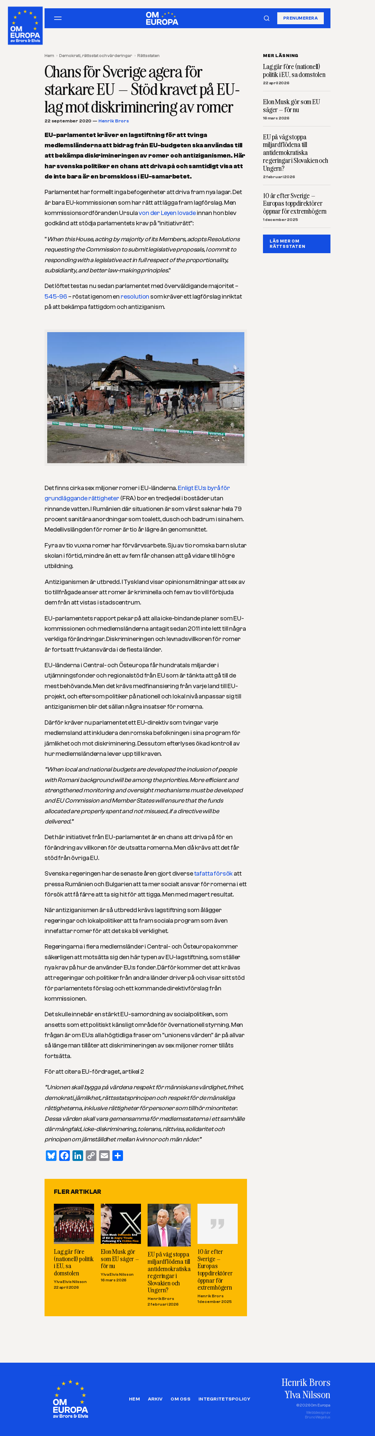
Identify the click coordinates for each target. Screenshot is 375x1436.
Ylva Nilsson (307, 1394)
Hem (49, 55)
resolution (135, 296)
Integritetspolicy (224, 1399)
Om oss (180, 1399)
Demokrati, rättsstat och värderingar (95, 55)
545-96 (56, 296)
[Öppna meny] (57, 18)
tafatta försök (213, 873)
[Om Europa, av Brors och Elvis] (25, 24)
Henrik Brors (113, 121)
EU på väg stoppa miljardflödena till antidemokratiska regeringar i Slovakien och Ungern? (169, 1272)
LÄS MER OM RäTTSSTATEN (288, 244)
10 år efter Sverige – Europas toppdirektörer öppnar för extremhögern (215, 1269)
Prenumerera (300, 18)
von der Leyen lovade (167, 213)
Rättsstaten (148, 55)
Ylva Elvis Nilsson (70, 1281)
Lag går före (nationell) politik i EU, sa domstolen (74, 1262)
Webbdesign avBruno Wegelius (317, 1414)
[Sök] (266, 18)
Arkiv (155, 1399)
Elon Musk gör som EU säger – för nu (120, 1258)
